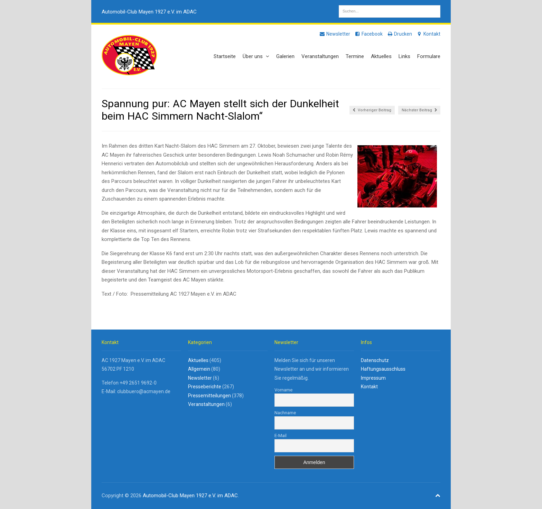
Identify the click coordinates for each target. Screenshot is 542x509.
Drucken (399, 34)
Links (404, 56)
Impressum (373, 378)
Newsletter (334, 34)
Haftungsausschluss (383, 369)
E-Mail (280, 435)
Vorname (283, 389)
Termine (355, 56)
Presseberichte (204, 386)
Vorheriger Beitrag (372, 110)
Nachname (285, 412)
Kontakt (428, 34)
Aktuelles (381, 56)
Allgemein (199, 369)
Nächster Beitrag (419, 110)
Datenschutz (375, 360)
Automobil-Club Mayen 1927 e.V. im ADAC (149, 12)
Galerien (285, 56)
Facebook (368, 34)
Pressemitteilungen (209, 395)
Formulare (428, 56)
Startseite (225, 56)
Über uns (256, 56)
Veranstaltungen (320, 56)
